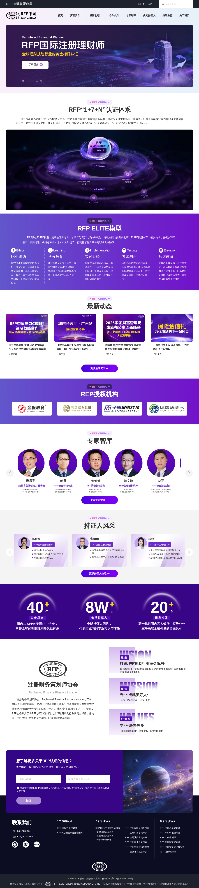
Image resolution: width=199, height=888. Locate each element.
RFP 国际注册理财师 (67, 828)
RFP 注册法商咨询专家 (136, 837)
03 (41, 79)
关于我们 (184, 15)
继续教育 (167, 15)
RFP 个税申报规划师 (170, 832)
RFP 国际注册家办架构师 (107, 828)
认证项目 (75, 15)
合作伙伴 (114, 15)
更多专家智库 (97, 500)
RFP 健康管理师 (168, 852)
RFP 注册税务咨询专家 (136, 832)
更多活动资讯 (97, 368)
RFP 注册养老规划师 (170, 828)
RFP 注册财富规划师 (170, 842)
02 (37, 79)
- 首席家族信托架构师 (104, 836)
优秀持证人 (149, 15)
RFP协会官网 (145, 3)
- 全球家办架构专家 (103, 840)
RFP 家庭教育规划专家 (136, 852)
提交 (29, 800)
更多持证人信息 (97, 573)
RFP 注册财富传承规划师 (137, 847)
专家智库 (131, 15)
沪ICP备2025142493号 (122, 878)
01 (23, 79)
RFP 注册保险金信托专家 (137, 828)
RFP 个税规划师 (168, 837)
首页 (60, 15)
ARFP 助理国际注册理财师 (70, 832)
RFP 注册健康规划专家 (136, 842)
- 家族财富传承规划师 (104, 832)
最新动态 (95, 15)
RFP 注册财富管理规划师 (172, 847)
